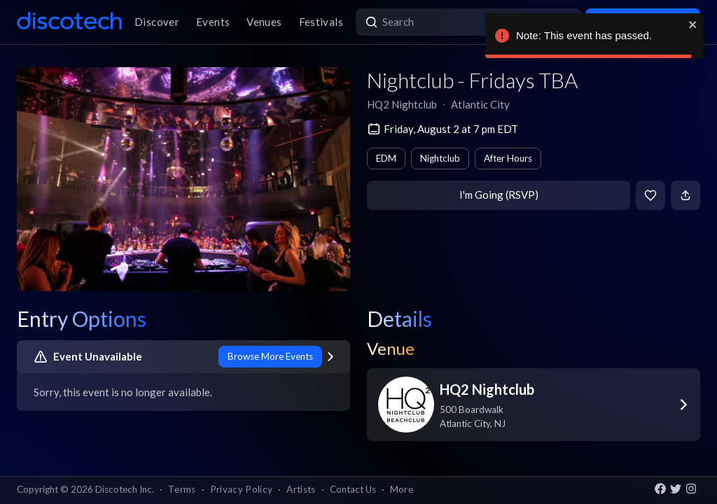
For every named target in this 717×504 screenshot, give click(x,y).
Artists (300, 489)
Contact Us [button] (353, 489)
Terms (182, 489)
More (401, 489)
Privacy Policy (241, 489)
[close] (693, 24)
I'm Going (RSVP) (498, 194)
